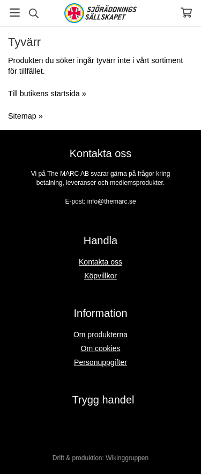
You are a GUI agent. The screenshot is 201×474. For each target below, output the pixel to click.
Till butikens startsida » (47, 93)
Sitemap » (25, 116)
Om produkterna (100, 334)
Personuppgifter (100, 362)
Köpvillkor (100, 275)
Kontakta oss (100, 262)
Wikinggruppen (127, 458)
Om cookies (101, 348)
